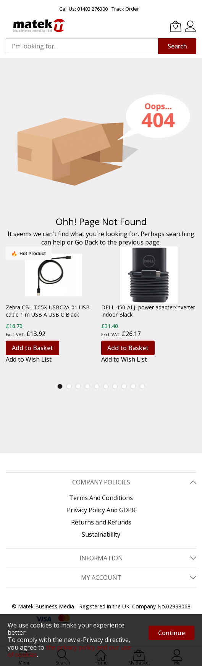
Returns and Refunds (101, 522)
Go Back (86, 242)
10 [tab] (142, 386)
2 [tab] (69, 386)
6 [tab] (105, 386)
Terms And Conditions (101, 498)
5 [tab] (96, 386)
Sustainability (101, 534)
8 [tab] (124, 386)
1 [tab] (60, 386)
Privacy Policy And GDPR (101, 510)
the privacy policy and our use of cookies (69, 651)
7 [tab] (115, 386)
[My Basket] (175, 26)
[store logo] (38, 25)
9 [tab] (133, 386)
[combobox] (82, 46)
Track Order (125, 8)
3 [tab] (78, 386)
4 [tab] (87, 386)
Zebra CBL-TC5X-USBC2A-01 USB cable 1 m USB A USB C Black (48, 311)
